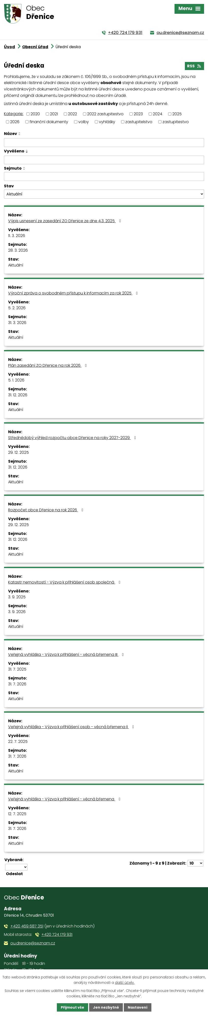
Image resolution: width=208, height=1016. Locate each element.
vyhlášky (107, 122)
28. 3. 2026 (18, 250)
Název (10, 133)
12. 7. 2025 (17, 814)
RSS (194, 66)
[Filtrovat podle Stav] (104, 194)
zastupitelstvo (138, 122)
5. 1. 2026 (16, 380)
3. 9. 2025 (17, 597)
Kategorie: (13, 114)
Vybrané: (13, 860)
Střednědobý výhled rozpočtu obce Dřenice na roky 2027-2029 (73, 438)
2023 (138, 114)
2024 (157, 114)
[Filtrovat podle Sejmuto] (104, 176)
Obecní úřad (35, 47)
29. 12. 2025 (18, 452)
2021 (54, 114)
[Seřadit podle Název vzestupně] (19, 133)
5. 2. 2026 (17, 308)
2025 (177, 114)
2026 (14, 122)
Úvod (9, 47)
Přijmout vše (72, 1007)
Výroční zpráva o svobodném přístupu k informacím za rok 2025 (73, 293)
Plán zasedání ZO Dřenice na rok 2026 (48, 365)
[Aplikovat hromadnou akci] (15, 873)
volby (83, 122)
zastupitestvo (175, 122)
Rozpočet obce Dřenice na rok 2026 (46, 510)
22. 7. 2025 (18, 741)
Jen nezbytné (106, 1007)
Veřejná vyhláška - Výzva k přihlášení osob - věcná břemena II (72, 727)
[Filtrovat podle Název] (104, 142)
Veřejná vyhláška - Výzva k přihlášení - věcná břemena (65, 799)
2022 (72, 114)
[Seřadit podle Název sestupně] (19, 135)
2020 (35, 114)
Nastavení (137, 1007)
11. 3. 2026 (16, 235)
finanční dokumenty (49, 122)
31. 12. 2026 (17, 395)
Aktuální (15, 265)
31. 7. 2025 (17, 669)
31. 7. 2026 (17, 684)
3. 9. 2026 (17, 612)
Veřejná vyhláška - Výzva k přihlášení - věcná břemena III (66, 654)
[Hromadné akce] (16, 867)
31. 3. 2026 (17, 322)
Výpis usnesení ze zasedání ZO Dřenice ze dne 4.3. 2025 (65, 221)
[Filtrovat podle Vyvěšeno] (104, 160)
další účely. (125, 982)
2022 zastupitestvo (105, 114)
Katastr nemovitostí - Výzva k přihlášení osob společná (65, 582)
